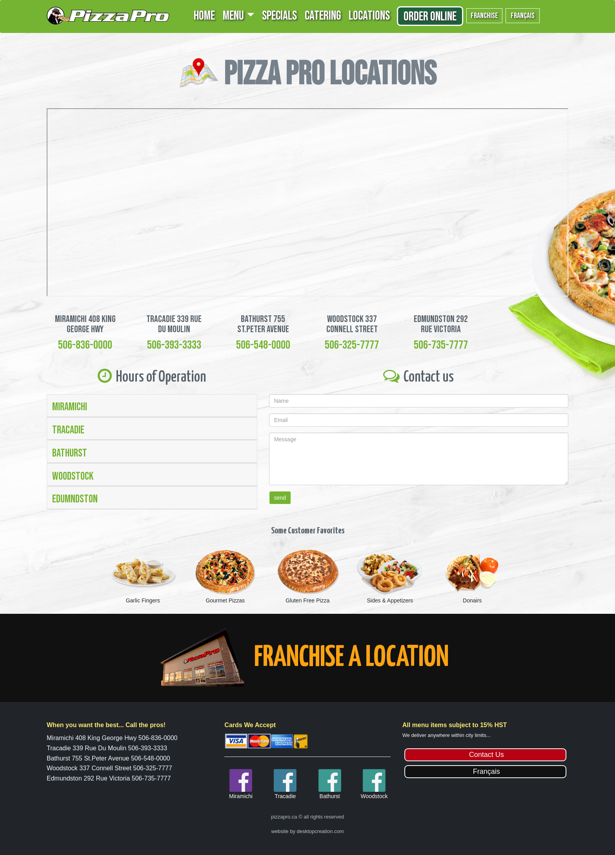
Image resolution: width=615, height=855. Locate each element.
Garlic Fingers (143, 600)
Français (486, 771)
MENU (233, 16)
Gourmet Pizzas (225, 600)
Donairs (472, 600)
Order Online (430, 16)
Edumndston (75, 499)
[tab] (152, 406)
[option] (142, 575)
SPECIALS (279, 16)
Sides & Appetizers (390, 600)
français (523, 15)
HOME (204, 16)
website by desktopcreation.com (307, 831)
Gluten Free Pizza (307, 600)
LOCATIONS (369, 16)
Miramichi (69, 406)
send (280, 498)
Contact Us (486, 755)
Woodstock (72, 476)
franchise (484, 15)
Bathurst (69, 453)
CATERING (323, 16)
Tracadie (68, 430)
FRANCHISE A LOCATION (351, 658)
